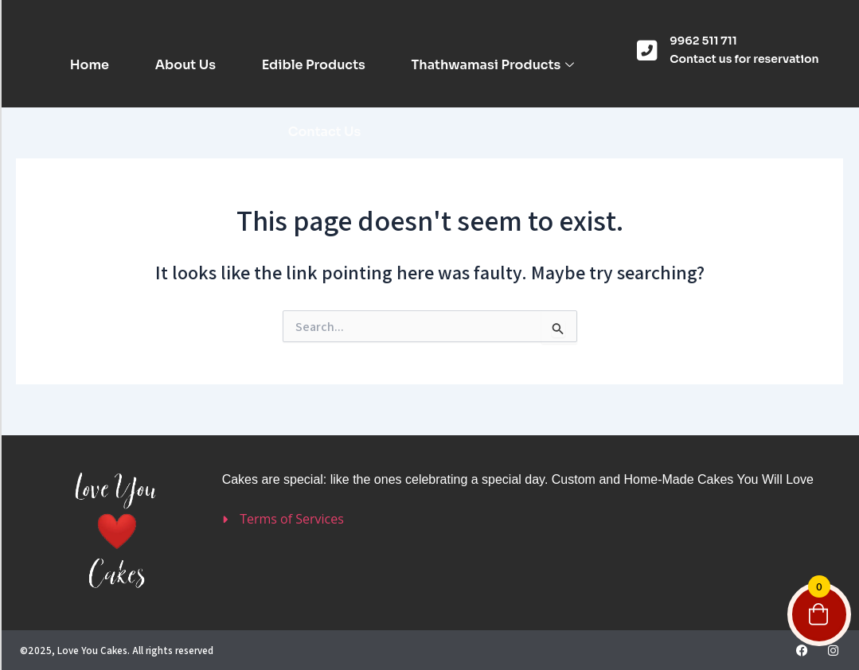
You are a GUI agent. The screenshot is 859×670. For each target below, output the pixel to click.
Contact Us (324, 131)
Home (88, 64)
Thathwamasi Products (493, 64)
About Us (185, 64)
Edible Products (313, 64)
